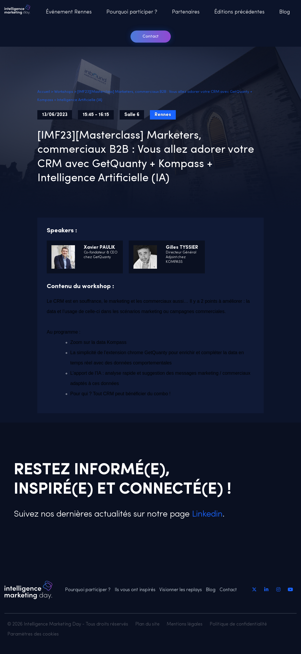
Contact (151, 36)
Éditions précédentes (239, 12)
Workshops (63, 92)
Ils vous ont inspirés (135, 590)
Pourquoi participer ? (131, 12)
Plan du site (147, 624)
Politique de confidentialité (238, 624)
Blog (284, 12)
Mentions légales (185, 624)
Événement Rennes (69, 12)
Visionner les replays (180, 590)
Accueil (43, 92)
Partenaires (186, 12)
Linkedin (206, 514)
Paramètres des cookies (33, 634)
